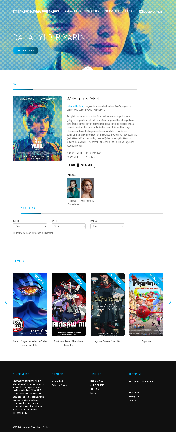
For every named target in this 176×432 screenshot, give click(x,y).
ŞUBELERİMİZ (97, 385)
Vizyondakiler (59, 381)
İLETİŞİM (129, 11)
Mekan (93, 221)
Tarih (16, 221)
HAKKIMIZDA (96, 381)
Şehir (55, 221)
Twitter (133, 401)
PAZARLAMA (92, 11)
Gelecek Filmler (60, 385)
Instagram (134, 396)
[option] (30, 311)
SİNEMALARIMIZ (72, 11)
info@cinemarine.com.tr (141, 381)
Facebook (134, 392)
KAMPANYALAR (112, 11)
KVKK (93, 393)
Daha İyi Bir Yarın (75, 106)
